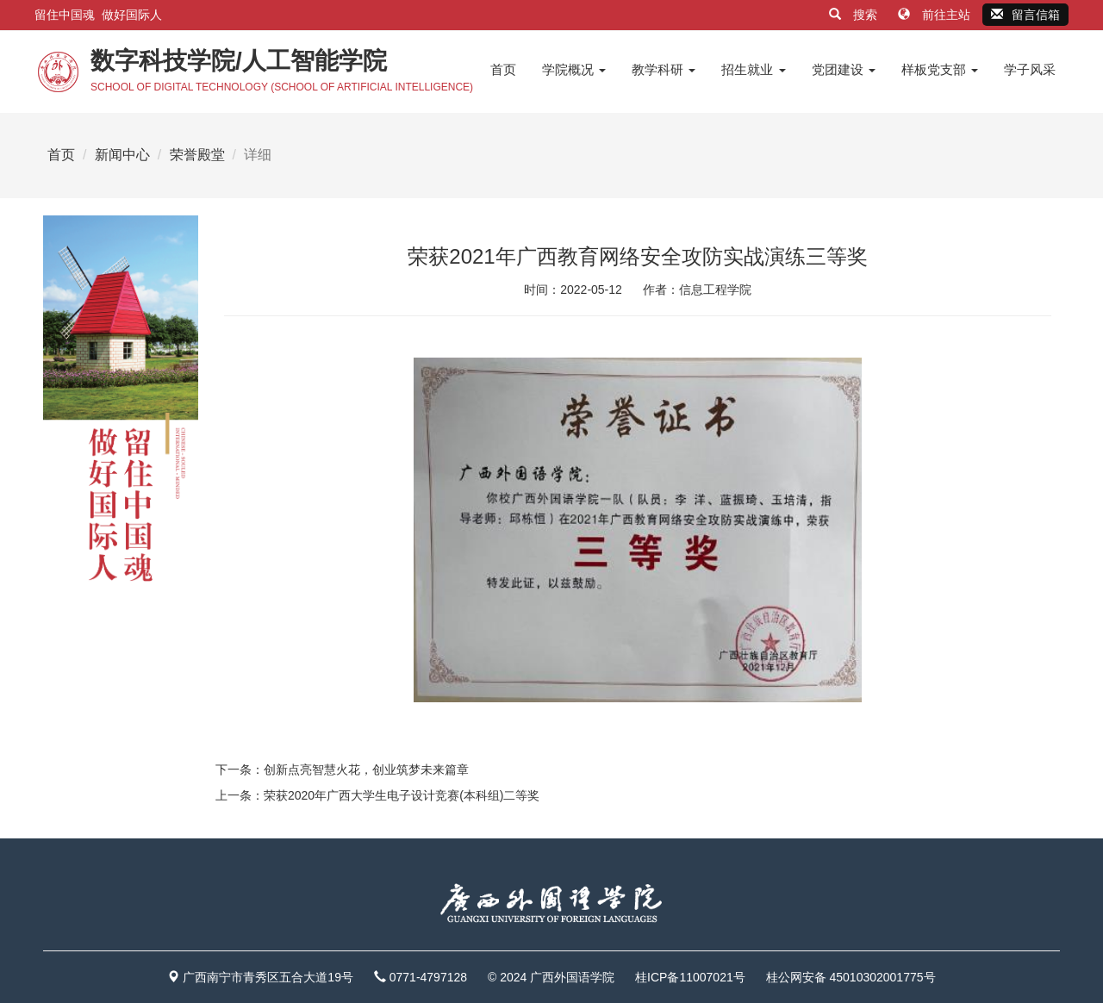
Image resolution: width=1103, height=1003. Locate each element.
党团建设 (844, 69)
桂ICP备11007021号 (690, 977)
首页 (503, 69)
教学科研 (663, 69)
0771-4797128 (428, 977)
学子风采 (1030, 69)
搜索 (855, 15)
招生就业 (753, 69)
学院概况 (574, 69)
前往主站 (936, 15)
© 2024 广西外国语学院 (551, 977)
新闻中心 (122, 154)
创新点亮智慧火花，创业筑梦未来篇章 (366, 769)
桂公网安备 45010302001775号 (851, 977)
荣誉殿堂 (197, 154)
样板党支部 (939, 69)
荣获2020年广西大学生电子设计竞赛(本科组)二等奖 (401, 795)
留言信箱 (1025, 15)
